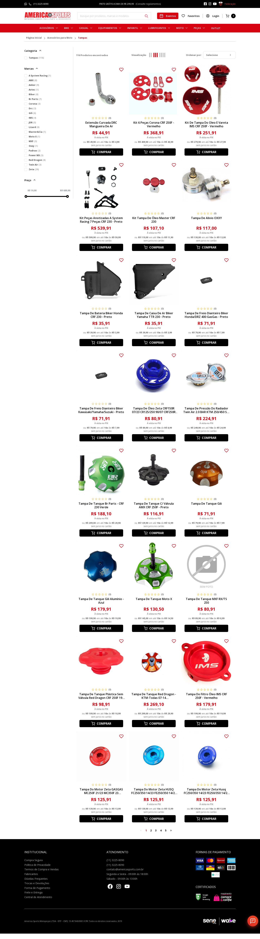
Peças (197, 28)
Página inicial (34, 38)
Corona (34, 103)
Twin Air (35, 164)
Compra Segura (33, 860)
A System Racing (40, 75)
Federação (227, 4)
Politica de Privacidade (37, 865)
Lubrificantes (157, 28)
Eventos (168, 16)
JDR (32, 122)
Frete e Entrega (33, 892)
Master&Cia (37, 131)
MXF (33, 141)
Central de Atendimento (38, 897)
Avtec (34, 89)
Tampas (82, 38)
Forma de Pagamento (37, 888)
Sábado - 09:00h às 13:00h (122, 878)
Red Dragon (37, 160)
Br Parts (35, 99)
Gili (32, 113)
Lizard (34, 127)
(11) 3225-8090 (40, 3)
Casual (83, 28)
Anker (34, 85)
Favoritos (190, 16)
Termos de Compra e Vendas (41, 869)
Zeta (34, 169)
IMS (32, 117)
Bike (66, 28)
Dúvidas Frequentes (36, 878)
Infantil (132, 28)
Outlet (215, 28)
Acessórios (47, 28)
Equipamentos (107, 28)
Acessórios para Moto (59, 38)
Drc (32, 108)
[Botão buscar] (146, 16)
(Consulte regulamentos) (148, 3)
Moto (180, 28)
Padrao (34, 150)
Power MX (36, 155)
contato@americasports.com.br (125, 869)
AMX (33, 80)
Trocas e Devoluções (36, 883)
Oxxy (33, 145)
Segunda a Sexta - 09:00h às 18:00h (127, 874)
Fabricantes (31, 874)
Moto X (34, 136)
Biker (33, 94)
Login (212, 16)
